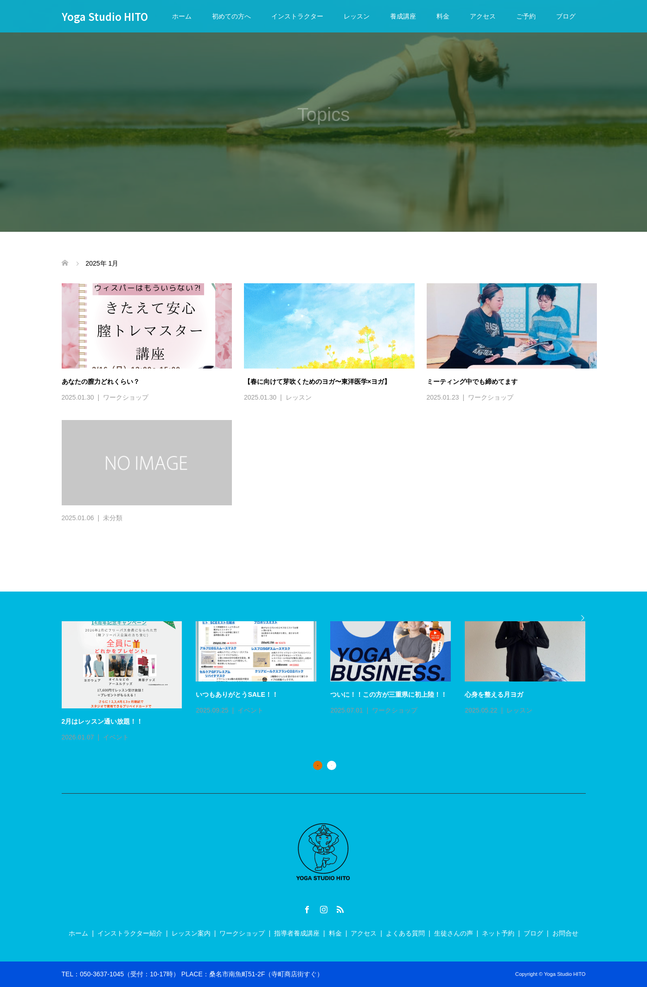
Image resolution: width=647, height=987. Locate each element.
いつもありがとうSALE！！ (237, 694)
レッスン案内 (191, 933)
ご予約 (526, 16)
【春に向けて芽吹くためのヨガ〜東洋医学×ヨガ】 (317, 381)
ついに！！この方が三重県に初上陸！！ (388, 694)
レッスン (357, 16)
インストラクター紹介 (129, 933)
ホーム (182, 16)
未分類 (112, 518)
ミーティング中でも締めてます (472, 381)
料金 (442, 16)
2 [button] (331, 765)
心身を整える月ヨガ (494, 694)
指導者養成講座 (297, 933)
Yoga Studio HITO (105, 16)
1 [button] (317, 765)
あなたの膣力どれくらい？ (101, 381)
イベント (116, 737)
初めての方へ (231, 16)
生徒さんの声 (453, 933)
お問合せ (565, 933)
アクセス (483, 16)
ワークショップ (125, 397)
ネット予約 (498, 933)
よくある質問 (405, 933)
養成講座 (403, 16)
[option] (331, 682)
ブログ (566, 16)
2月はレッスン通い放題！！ (102, 721)
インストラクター (297, 16)
